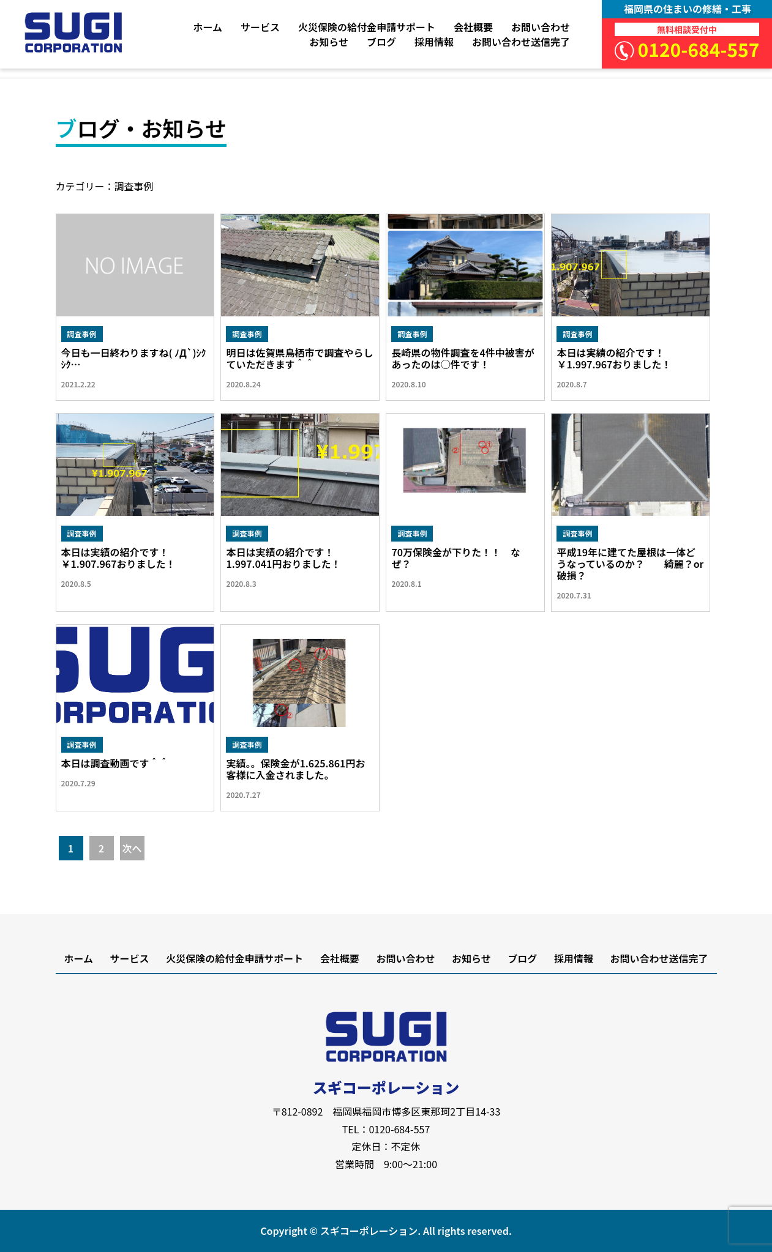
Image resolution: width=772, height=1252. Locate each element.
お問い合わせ (540, 27)
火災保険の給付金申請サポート (366, 27)
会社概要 (473, 27)
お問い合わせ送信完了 (521, 41)
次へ (131, 848)
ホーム (207, 27)
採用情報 (434, 41)
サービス (260, 27)
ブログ (381, 41)
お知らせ (328, 41)
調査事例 (82, 334)
